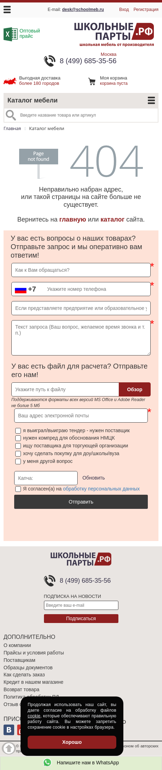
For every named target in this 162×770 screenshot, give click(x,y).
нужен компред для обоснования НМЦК (69, 438)
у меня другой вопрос (48, 461)
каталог (113, 219)
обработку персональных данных (101, 489)
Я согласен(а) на (81, 489)
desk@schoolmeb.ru (83, 9)
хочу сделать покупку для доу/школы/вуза (71, 453)
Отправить (81, 502)
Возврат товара (21, 689)
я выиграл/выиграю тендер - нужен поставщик (76, 430)
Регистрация (146, 9)
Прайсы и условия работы (34, 653)
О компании (17, 645)
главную (72, 219)
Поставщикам (19, 660)
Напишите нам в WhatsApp (81, 762)
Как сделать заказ (24, 674)
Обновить (93, 477)
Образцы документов (28, 667)
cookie (34, 715)
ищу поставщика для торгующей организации (75, 445)
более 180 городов (40, 80)
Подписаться (81, 618)
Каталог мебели (32, 100)
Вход (124, 9)
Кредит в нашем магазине (33, 682)
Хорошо (72, 742)
